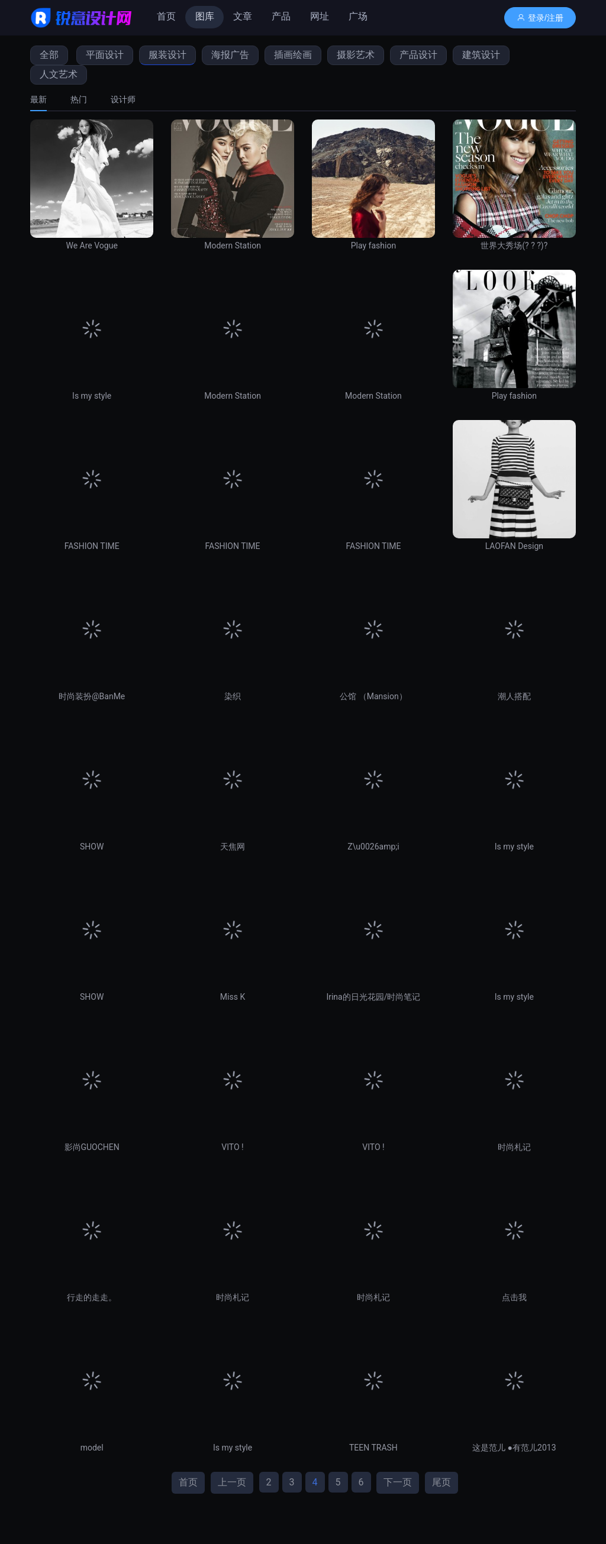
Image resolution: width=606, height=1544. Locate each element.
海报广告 (230, 54)
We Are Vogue (91, 245)
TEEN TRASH (373, 1447)
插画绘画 (293, 54)
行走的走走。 (92, 1297)
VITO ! (232, 1147)
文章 (242, 16)
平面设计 (105, 54)
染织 (232, 696)
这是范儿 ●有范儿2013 (514, 1447)
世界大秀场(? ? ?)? (514, 245)
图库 (204, 16)
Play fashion (373, 245)
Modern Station (232, 245)
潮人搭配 (514, 696)
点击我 (514, 1297)
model (92, 1447)
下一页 (397, 1482)
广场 (358, 16)
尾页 (441, 1482)
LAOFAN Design (514, 546)
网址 (319, 16)
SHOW (92, 846)
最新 (38, 99)
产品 (281, 16)
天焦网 (232, 846)
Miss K (232, 997)
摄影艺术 (356, 54)
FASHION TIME (92, 546)
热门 (78, 99)
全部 (49, 54)
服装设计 (167, 54)
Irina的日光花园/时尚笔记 (373, 997)
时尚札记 (514, 1147)
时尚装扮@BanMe (92, 696)
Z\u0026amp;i (373, 846)
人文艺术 (59, 74)
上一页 (232, 1482)
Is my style (91, 395)
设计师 (123, 99)
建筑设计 (481, 54)
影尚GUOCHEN (92, 1147)
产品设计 (418, 54)
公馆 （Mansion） (373, 696)
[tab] (44, 99)
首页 (166, 16)
